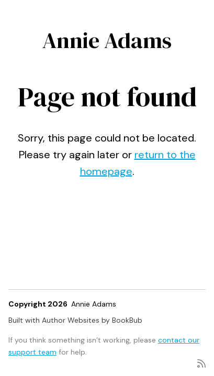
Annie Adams (107, 40)
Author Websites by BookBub (92, 320)
